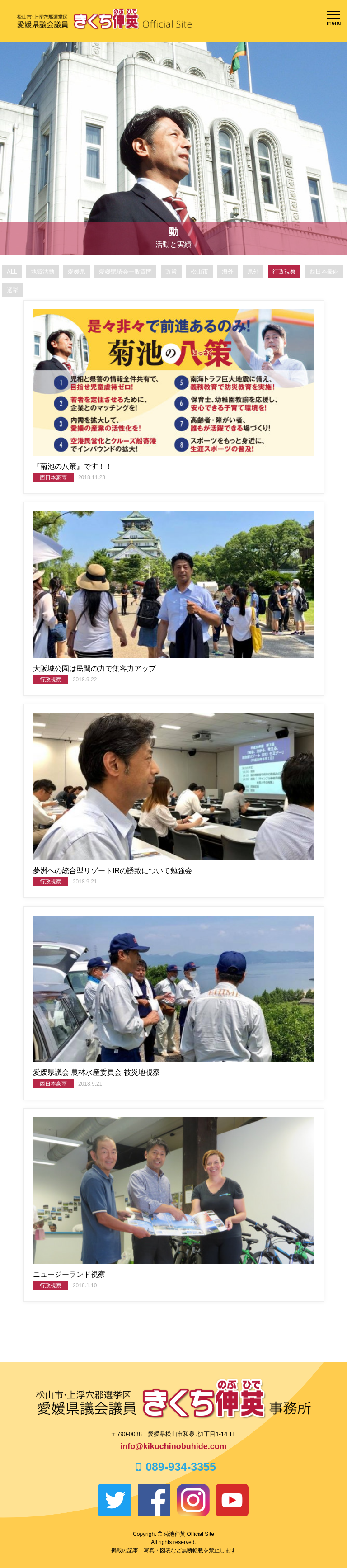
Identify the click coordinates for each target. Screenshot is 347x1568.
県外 (253, 271)
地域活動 (42, 271)
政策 (171, 271)
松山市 (199, 271)
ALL (12, 271)
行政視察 (284, 271)
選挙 (13, 290)
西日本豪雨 (324, 271)
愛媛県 (76, 271)
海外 (228, 271)
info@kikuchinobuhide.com (173, 1446)
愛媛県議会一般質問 (125, 271)
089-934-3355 (173, 1466)
